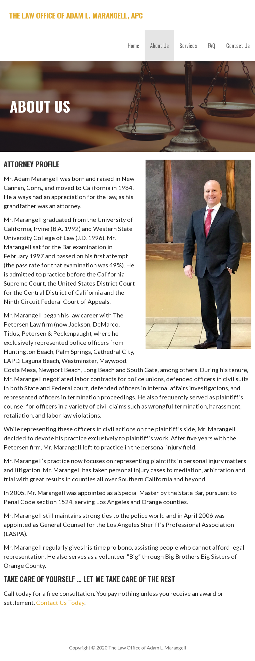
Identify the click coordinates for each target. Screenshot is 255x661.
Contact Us (238, 45)
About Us (159, 45)
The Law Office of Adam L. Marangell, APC (76, 15)
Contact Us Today (60, 602)
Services (188, 45)
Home (133, 45)
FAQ (211, 45)
